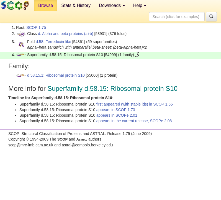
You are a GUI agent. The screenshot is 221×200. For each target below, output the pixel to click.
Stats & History (76, 5)
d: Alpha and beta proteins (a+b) (65, 33)
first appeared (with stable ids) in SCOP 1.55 (134, 104)
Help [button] (139, 5)
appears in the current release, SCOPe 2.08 (134, 121)
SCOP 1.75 (36, 27)
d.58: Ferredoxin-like (53, 41)
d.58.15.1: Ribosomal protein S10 (56, 75)
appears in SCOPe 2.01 (116, 115)
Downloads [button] (112, 5)
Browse (45, 5)
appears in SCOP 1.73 (115, 110)
